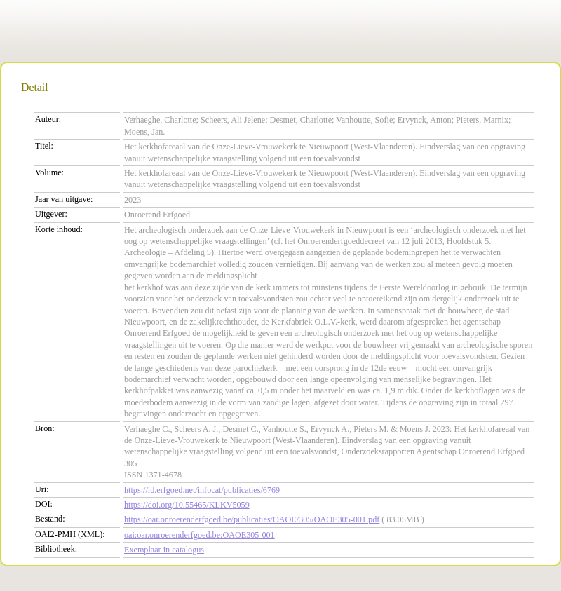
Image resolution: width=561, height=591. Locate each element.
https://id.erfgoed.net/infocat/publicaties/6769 (202, 490)
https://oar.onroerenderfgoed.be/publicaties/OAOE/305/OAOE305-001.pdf (251, 519)
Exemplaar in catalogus (164, 550)
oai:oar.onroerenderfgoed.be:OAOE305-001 (199, 535)
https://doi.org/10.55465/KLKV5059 (187, 505)
